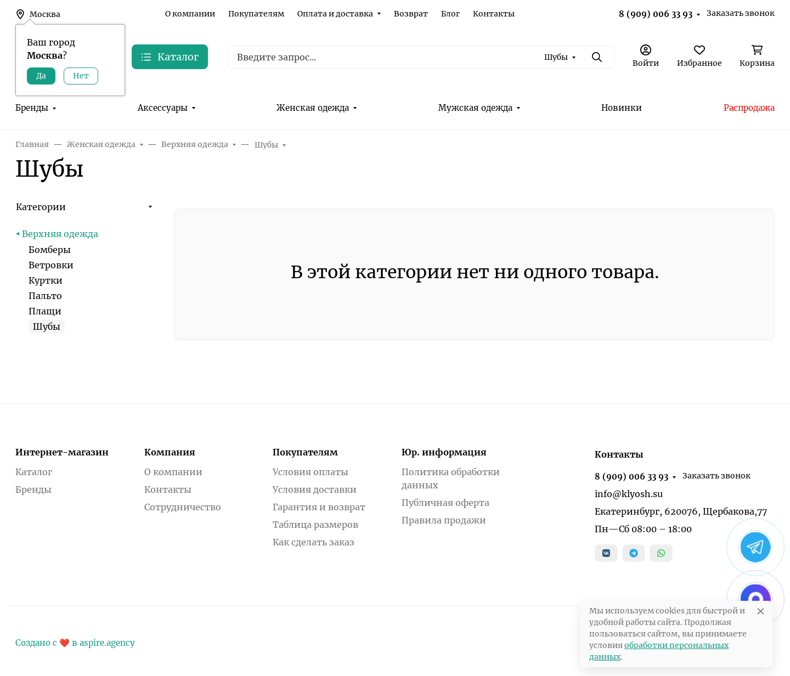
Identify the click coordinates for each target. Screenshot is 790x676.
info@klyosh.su (629, 493)
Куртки (46, 280)
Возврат (411, 14)
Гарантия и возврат (319, 507)
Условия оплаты (310, 471)
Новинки (621, 108)
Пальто (45, 295)
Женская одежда (312, 108)
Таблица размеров (315, 524)
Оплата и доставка (335, 14)
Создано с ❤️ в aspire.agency (75, 643)
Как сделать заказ (313, 542)
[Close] (761, 611)
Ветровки (51, 265)
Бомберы (50, 249)
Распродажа (749, 108)
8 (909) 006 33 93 (655, 14)
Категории (41, 206)
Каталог (33, 471)
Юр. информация (444, 452)
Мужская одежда (475, 108)
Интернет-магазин (62, 452)
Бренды (31, 108)
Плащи (45, 311)
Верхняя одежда (60, 233)
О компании (190, 14)
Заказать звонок (741, 13)
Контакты (494, 14)
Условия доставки (315, 489)
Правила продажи (444, 520)
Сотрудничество (182, 507)
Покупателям (256, 14)
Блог (450, 14)
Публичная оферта (445, 502)
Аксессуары (163, 108)
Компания (169, 452)
